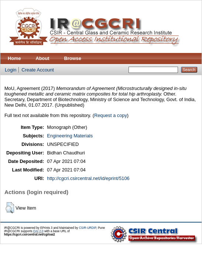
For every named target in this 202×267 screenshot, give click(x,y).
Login (10, 70)
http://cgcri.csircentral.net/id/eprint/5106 (88, 178)
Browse (72, 58)
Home (14, 58)
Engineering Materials (70, 135)
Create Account (37, 70)
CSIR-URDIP (87, 228)
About (42, 58)
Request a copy (110, 115)
